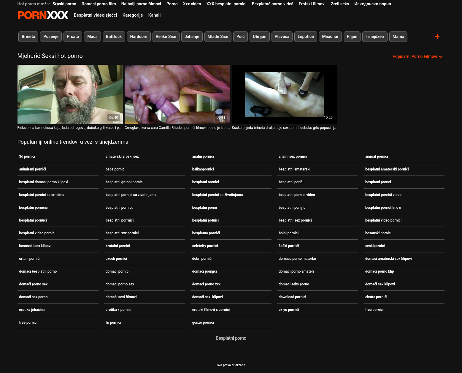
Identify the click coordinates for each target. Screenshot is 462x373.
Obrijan (259, 36)
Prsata (73, 36)
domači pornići (117, 271)
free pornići (28, 322)
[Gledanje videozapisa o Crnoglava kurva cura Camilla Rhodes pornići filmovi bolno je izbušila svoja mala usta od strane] (177, 94)
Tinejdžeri (375, 36)
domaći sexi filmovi (121, 297)
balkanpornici (203, 169)
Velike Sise (165, 36)
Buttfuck (114, 36)
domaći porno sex (33, 284)
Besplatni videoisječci (95, 15)
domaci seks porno (294, 284)
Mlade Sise (217, 36)
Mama (398, 36)
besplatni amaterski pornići (387, 169)
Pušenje (50, 36)
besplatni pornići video (383, 195)
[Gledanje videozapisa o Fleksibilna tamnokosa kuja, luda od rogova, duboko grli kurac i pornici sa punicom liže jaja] (70, 94)
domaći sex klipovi (380, 284)
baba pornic (115, 169)
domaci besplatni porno (38, 271)
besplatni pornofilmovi (383, 208)
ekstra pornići (376, 297)
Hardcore (138, 36)
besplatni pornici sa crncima (41, 195)
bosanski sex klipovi (35, 246)
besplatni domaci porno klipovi (43, 182)
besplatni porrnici (120, 220)
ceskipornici (375, 246)
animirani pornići (32, 169)
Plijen (352, 36)
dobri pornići (202, 259)
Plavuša (281, 36)
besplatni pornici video (297, 195)
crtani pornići (30, 259)
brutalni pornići (118, 246)
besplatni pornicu (119, 208)
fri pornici (113, 322)
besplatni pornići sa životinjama (217, 195)
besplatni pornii (204, 208)
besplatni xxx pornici (122, 233)
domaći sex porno (33, 297)
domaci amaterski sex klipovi (388, 259)
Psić (240, 36)
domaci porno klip (379, 271)
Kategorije (133, 15)
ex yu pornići (289, 310)
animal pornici (376, 156)
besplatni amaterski (294, 169)
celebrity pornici (205, 246)
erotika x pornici (118, 310)
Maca (92, 36)
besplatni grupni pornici (125, 182)
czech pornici (116, 259)
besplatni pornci (378, 182)
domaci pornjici (204, 271)
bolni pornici (289, 233)
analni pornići (203, 156)
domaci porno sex (120, 284)
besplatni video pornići (383, 220)
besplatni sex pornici (295, 220)
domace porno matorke (297, 259)
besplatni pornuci (33, 220)
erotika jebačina (32, 310)
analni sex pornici (293, 156)
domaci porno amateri (296, 271)
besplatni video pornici (37, 233)
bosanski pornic (378, 233)
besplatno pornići (206, 233)
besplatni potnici (205, 220)
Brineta (28, 36)
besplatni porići (291, 182)
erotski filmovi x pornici (211, 310)
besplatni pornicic (33, 208)
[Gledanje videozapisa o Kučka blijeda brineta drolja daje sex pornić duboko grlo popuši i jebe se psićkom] (285, 94)
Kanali (154, 15)
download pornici (292, 297)
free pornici (374, 310)
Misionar (330, 36)
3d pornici (27, 156)
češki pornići (289, 246)
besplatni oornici (205, 182)
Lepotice (306, 36)
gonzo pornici (203, 322)
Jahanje (191, 36)
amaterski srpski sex (122, 156)
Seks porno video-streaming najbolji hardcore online (43, 15)
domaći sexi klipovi (207, 297)
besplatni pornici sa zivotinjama (131, 195)
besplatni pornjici (292, 208)
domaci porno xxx (206, 284)
